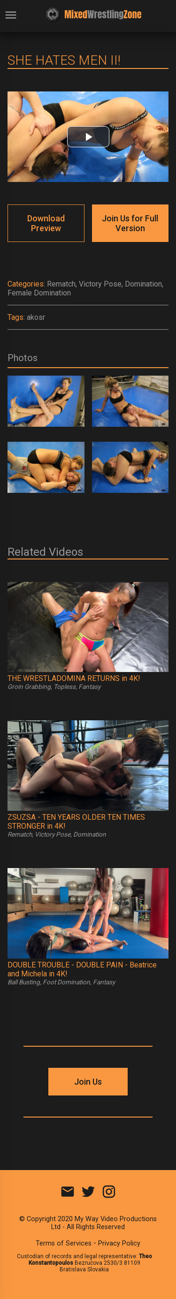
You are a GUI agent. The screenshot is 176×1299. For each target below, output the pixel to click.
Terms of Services (64, 1243)
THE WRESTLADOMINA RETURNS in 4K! (74, 678)
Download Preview (46, 223)
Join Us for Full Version (130, 223)
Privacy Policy (119, 1243)
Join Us (88, 1082)
